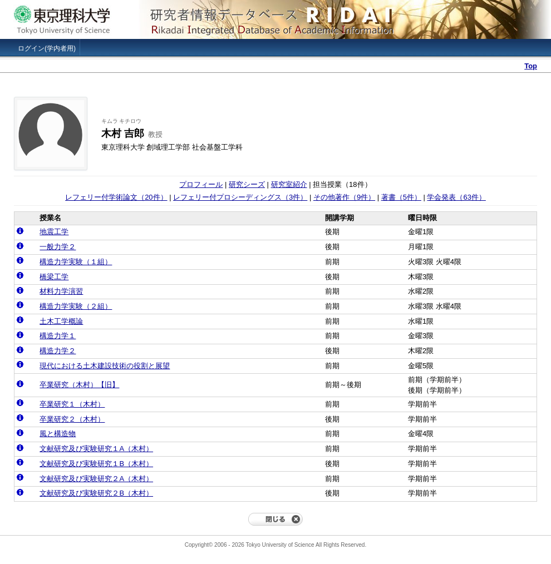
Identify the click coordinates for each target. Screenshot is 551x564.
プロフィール (201, 184)
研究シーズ (247, 184)
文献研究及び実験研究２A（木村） (96, 478)
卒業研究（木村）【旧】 (79, 384)
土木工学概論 (61, 321)
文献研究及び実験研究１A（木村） (96, 448)
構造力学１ (58, 336)
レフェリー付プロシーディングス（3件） (240, 197)
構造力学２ (58, 351)
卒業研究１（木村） (72, 404)
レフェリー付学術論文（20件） (116, 197)
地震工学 (54, 231)
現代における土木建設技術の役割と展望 (105, 366)
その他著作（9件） (344, 197)
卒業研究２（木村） (72, 419)
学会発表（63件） (456, 197)
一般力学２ (58, 247)
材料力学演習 (61, 291)
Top (530, 66)
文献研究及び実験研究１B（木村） (96, 463)
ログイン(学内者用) (47, 48)
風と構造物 (58, 433)
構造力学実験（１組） (76, 262)
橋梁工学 (54, 277)
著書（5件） (401, 197)
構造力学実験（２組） (76, 306)
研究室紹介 (289, 184)
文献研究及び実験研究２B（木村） (96, 493)
